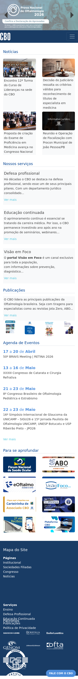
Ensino (8, 609)
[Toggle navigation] (72, 36)
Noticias (9, 576)
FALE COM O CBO (61, 673)
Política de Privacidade (19, 628)
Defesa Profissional (17, 614)
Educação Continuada (19, 618)
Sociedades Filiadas (17, 567)
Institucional (12, 562)
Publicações (11, 623)
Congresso (10, 571)
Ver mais (10, 199)
